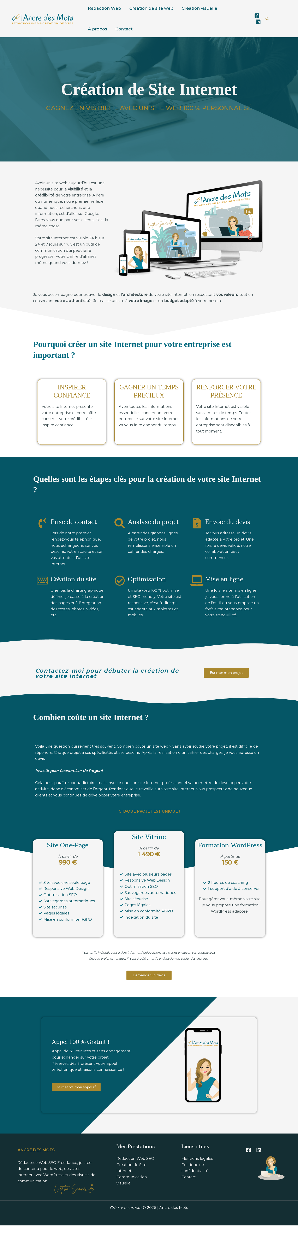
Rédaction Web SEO (135, 1175)
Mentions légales (197, 1175)
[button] (267, 27)
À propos (97, 41)
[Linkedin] (258, 30)
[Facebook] (257, 24)
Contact (124, 41)
